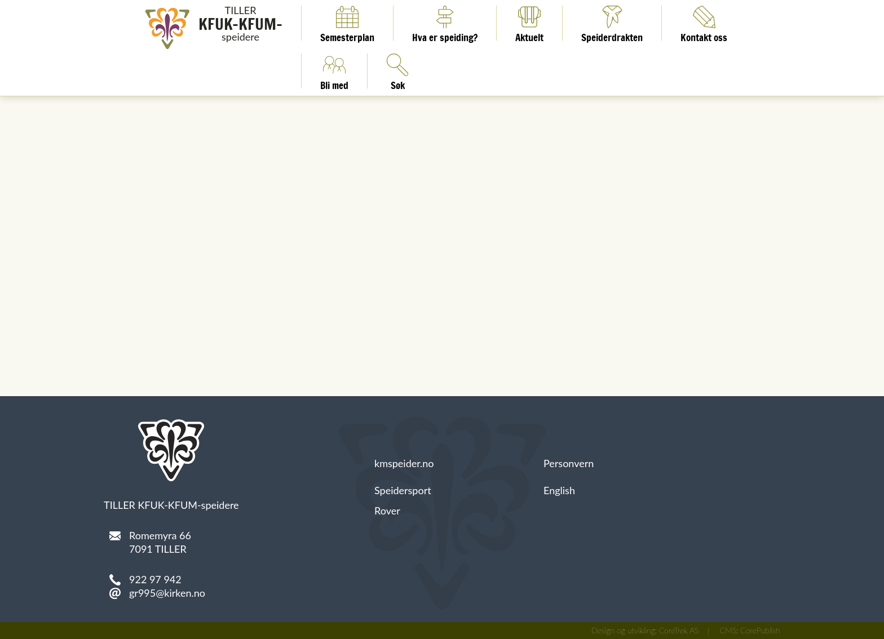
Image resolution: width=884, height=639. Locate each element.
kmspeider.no (404, 463)
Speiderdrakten (612, 23)
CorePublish (760, 630)
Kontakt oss (703, 23)
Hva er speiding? (445, 23)
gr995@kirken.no (167, 593)
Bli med (334, 71)
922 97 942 (155, 579)
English (559, 490)
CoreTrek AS (679, 630)
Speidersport (402, 490)
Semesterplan (347, 23)
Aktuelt (529, 23)
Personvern (568, 463)
